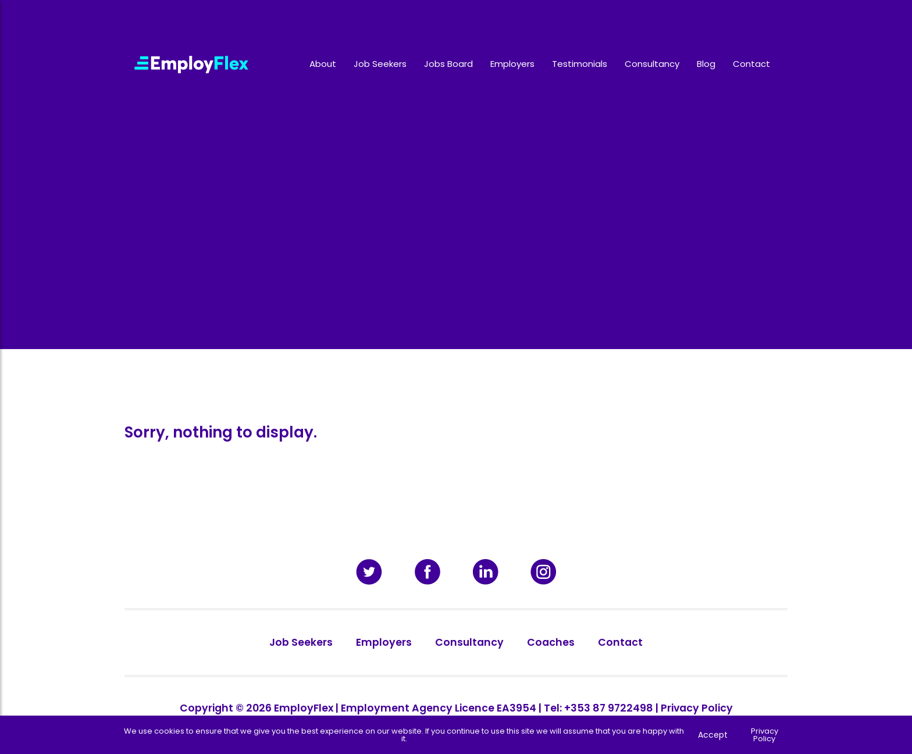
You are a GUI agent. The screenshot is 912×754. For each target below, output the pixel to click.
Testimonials (579, 64)
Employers (512, 64)
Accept (713, 735)
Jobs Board (448, 64)
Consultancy (652, 64)
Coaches (551, 642)
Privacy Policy (697, 708)
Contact (751, 64)
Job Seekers (380, 64)
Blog (706, 64)
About (322, 64)
